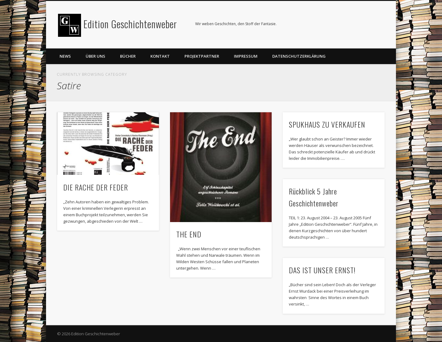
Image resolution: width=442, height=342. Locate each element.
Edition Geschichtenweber (130, 24)
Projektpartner (201, 56)
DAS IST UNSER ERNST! (322, 269)
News (65, 56)
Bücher (128, 56)
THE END (188, 234)
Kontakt (160, 56)
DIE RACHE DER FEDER (95, 187)
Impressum (246, 56)
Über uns (95, 56)
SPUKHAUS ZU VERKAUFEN (327, 124)
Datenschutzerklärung (299, 56)
